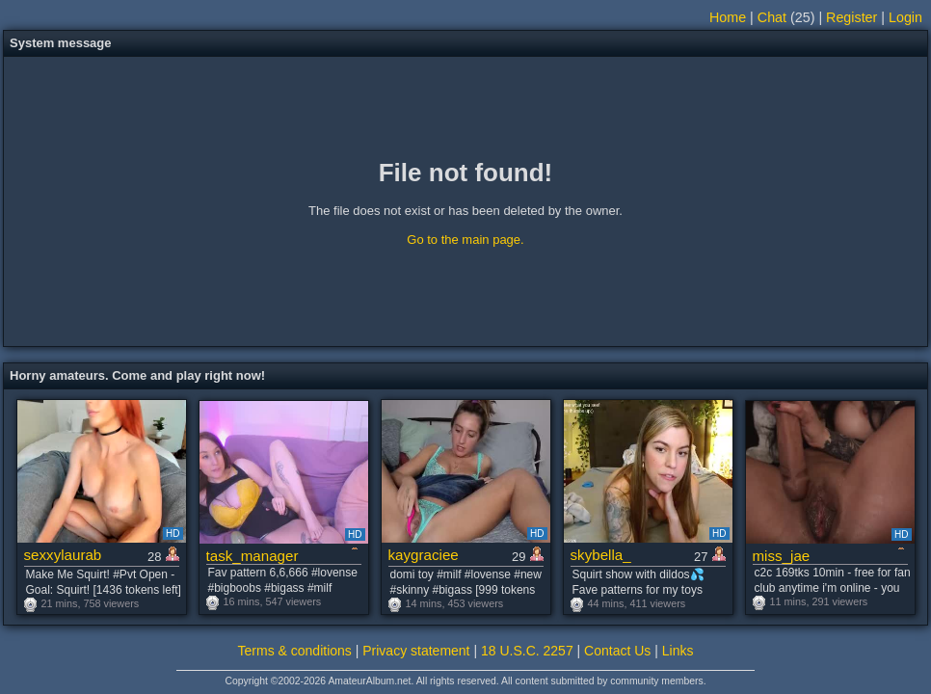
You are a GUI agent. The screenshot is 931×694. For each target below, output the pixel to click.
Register (851, 17)
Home (727, 17)
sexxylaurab (63, 555)
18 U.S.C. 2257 (527, 650)
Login (905, 17)
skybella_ (601, 555)
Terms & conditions (295, 650)
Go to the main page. (465, 239)
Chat (772, 17)
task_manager (252, 555)
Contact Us (617, 650)
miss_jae (782, 555)
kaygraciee (423, 555)
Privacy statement (415, 650)
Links (678, 650)
